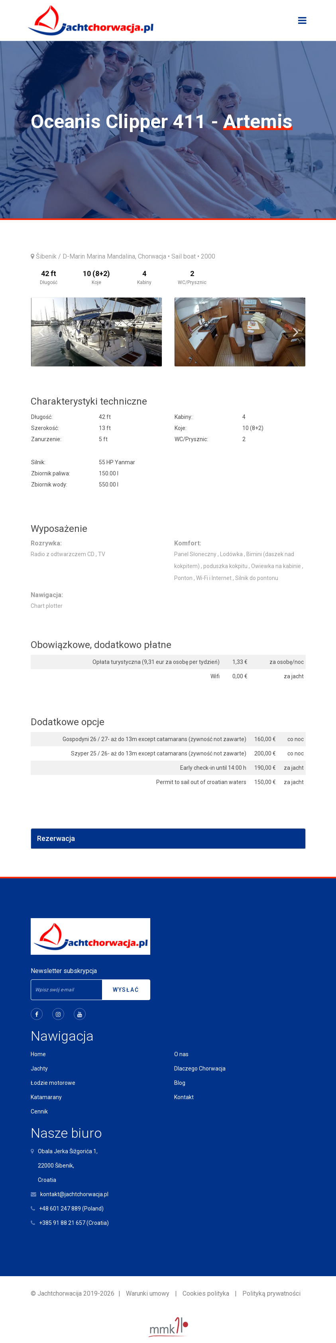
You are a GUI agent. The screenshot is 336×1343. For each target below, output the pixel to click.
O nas (181, 1054)
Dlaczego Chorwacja (200, 1068)
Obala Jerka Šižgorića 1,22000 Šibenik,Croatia (68, 1165)
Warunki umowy (147, 1293)
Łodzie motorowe (53, 1083)
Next (296, 332)
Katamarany (46, 1097)
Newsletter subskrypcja (64, 971)
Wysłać (126, 990)
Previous (41, 332)
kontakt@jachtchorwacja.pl (74, 1194)
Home (38, 1054)
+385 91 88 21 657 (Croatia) (74, 1223)
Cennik (39, 1111)
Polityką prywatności (271, 1293)
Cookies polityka (206, 1293)
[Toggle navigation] (302, 20)
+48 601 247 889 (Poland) (71, 1208)
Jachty (39, 1068)
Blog (179, 1083)
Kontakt (184, 1097)
